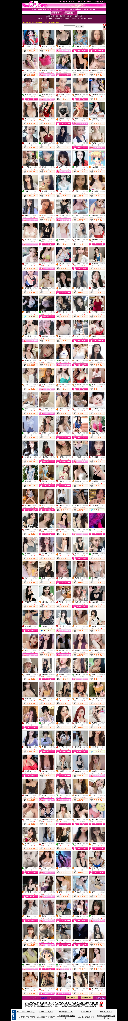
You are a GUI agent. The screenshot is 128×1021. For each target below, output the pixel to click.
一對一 (36, 312)
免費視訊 (35, 46)
